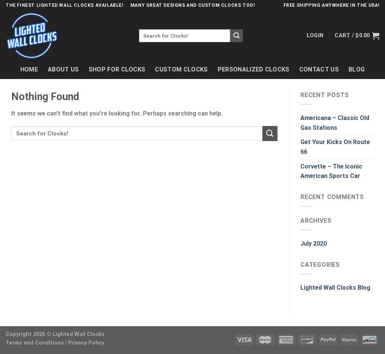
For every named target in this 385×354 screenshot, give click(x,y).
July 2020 (313, 243)
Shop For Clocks (117, 69)
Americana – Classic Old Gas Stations (334, 122)
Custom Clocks (181, 69)
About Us (63, 69)
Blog (357, 69)
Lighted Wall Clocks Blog (335, 287)
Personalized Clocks (254, 69)
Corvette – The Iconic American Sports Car (331, 171)
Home (29, 69)
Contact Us (319, 69)
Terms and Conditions (35, 343)
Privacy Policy (86, 343)
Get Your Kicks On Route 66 (335, 146)
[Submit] (236, 35)
